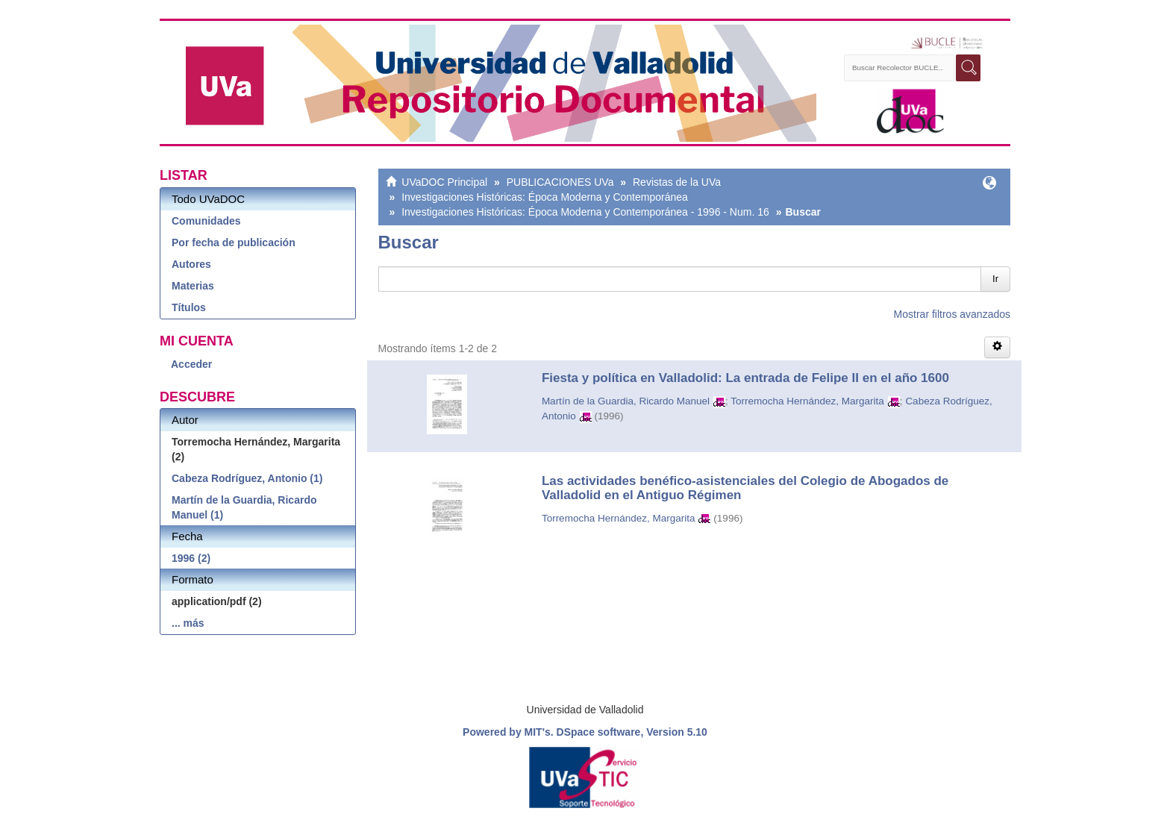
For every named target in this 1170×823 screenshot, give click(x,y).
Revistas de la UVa (677, 182)
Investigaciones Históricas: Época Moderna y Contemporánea (544, 197)
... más (188, 623)
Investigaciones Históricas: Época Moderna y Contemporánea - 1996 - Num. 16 (585, 212)
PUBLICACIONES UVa (560, 182)
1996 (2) (191, 558)
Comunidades (206, 221)
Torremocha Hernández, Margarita (807, 401)
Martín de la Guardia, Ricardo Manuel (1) (244, 507)
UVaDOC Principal (444, 182)
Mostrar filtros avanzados (952, 314)
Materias (193, 286)
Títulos (189, 307)
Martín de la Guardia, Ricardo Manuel (626, 401)
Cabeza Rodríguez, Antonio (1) (247, 478)
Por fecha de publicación (233, 242)
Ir (995, 278)
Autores (191, 264)
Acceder (191, 364)
